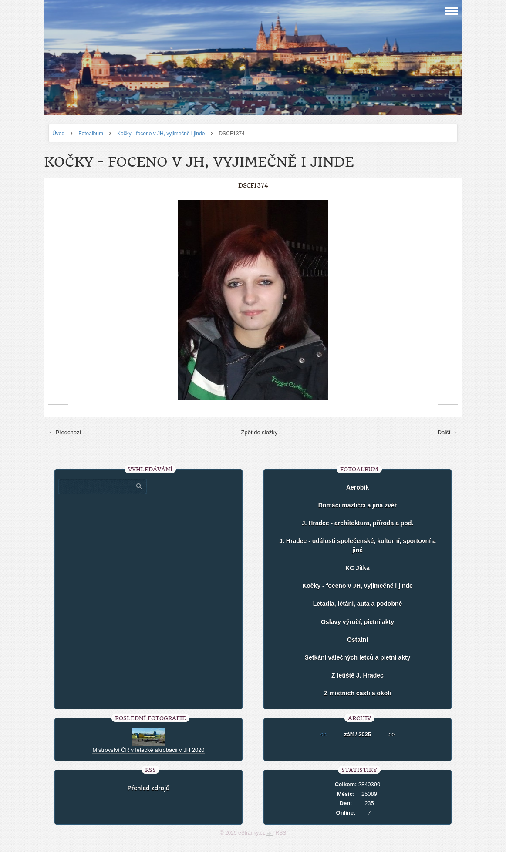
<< (323, 734)
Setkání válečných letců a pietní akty (358, 657)
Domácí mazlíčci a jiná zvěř (357, 505)
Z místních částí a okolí (357, 693)
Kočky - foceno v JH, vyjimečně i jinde (161, 134)
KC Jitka (357, 567)
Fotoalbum (90, 134)
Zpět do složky (259, 432)
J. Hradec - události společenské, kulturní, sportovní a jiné (357, 545)
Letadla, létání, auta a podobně (357, 603)
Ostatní (357, 639)
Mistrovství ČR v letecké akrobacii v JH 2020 (148, 750)
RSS (281, 833)
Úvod (58, 134)
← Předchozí (64, 432)
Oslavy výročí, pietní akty (357, 621)
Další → (448, 432)
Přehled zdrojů (148, 788)
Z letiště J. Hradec (357, 675)
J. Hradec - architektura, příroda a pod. (358, 523)
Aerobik (357, 487)
